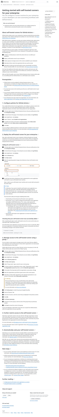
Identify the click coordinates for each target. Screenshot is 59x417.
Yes (4, 395)
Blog (32, 412)
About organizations (8, 99)
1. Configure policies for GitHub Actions (16, 103)
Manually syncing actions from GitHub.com (15, 365)
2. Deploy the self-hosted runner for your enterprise (20, 134)
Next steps (6, 349)
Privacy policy (4, 397)
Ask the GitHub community (8, 405)
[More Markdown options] (54, 11)
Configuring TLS (27, 95)
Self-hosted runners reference (10, 345)
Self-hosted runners (30, 4)
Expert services (27, 412)
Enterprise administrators (7, 4)
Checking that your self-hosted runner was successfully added (20, 218)
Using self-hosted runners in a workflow (12, 383)
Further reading (8, 379)
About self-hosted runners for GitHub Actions (18, 32)
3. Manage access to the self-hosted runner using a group (19, 238)
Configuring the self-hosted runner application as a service (16, 382)
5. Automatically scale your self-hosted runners (18, 330)
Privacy (15, 412)
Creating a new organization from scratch (24, 99)
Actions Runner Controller (32, 66)
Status (19, 412)
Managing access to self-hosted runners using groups (25, 322)
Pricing (22, 412)
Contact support (6, 407)
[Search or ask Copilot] (36, 2)
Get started (23, 4)
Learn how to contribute (34, 400)
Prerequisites (7, 79)
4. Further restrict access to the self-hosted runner (20, 313)
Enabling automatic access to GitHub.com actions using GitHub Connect (21, 367)
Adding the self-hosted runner (11, 145)
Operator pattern (13, 337)
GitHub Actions (16, 4)
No (9, 395)
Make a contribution (35, 398)
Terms (12, 412)
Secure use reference (21, 287)
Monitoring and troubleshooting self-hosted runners (23, 353)
